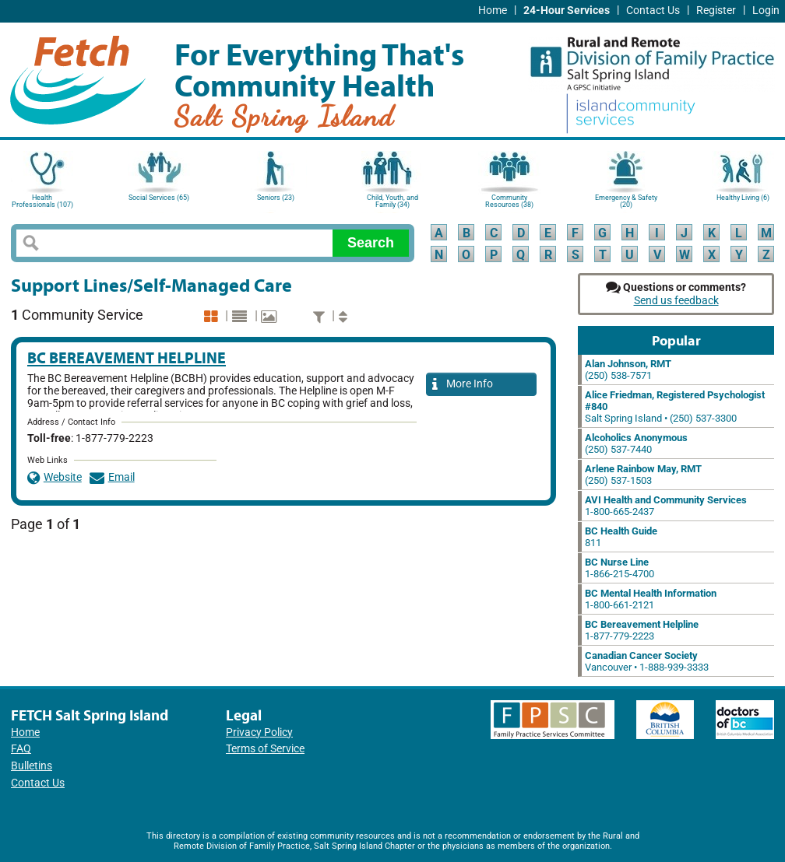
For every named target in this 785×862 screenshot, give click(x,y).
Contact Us (653, 10)
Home (492, 10)
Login (766, 10)
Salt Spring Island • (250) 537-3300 (675, 406)
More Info (462, 384)
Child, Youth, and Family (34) (392, 201)
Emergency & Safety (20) (626, 201)
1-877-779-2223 (642, 630)
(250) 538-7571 (628, 369)
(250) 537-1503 (643, 474)
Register (716, 10)
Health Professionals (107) (42, 201)
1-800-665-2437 (666, 505)
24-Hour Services (566, 10)
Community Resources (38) (509, 201)
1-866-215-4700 (619, 568)
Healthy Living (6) (742, 197)
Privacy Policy (259, 732)
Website (54, 477)
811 (621, 536)
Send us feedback (676, 300)
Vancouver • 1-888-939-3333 (647, 661)
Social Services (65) (158, 197)
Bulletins (31, 766)
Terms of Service (265, 748)
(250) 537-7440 (636, 443)
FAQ (21, 748)
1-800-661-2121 (650, 599)
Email (112, 477)
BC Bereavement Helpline (126, 357)
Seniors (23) (275, 197)
